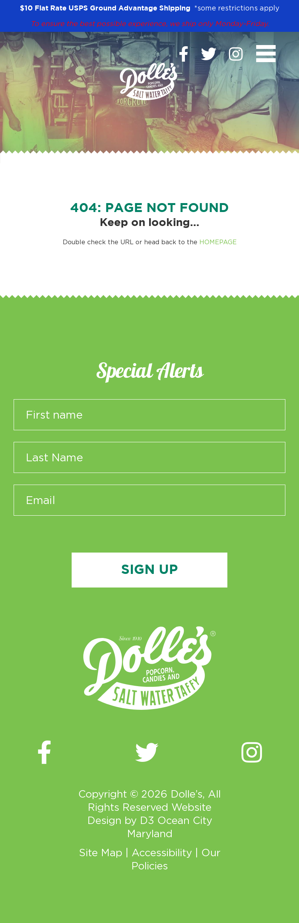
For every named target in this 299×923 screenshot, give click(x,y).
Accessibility (162, 852)
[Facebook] (183, 54)
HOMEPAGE (218, 241)
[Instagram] (236, 54)
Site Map (100, 852)
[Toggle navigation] (266, 54)
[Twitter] (208, 54)
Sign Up (149, 570)
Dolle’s (186, 793)
